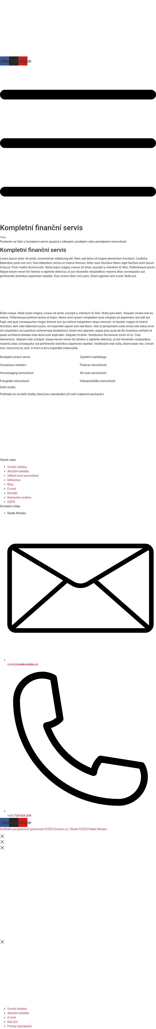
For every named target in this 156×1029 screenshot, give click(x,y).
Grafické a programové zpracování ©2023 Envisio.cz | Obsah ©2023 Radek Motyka (53, 829)
